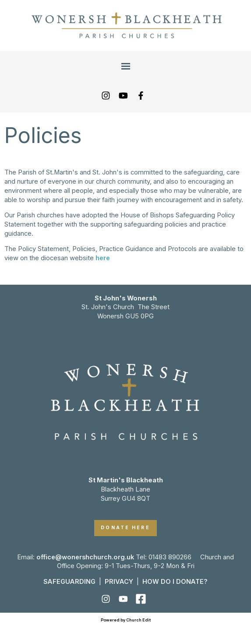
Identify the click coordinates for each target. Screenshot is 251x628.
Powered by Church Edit (126, 620)
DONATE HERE (125, 527)
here (102, 258)
